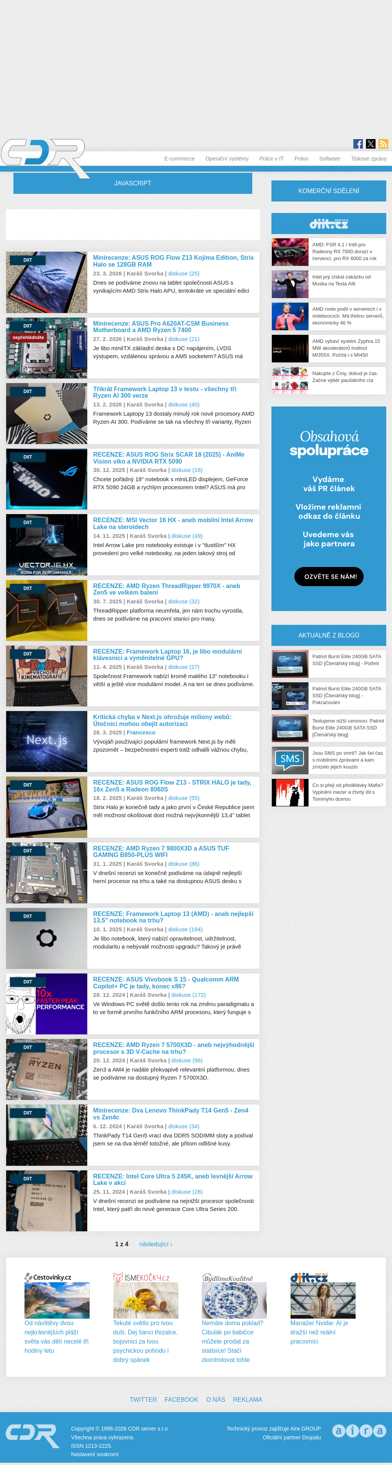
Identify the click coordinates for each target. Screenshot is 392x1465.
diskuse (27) (183, 667)
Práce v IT (272, 159)
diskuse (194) (185, 929)
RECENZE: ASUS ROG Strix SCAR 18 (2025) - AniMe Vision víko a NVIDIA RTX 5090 (168, 458)
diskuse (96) (187, 1060)
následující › (155, 1244)
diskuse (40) (183, 404)
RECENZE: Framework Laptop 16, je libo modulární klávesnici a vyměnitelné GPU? (167, 655)
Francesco (141, 732)
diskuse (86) (183, 863)
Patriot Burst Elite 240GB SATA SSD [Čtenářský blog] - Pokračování (346, 695)
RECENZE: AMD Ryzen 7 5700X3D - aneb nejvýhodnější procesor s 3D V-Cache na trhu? (173, 1048)
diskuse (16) (187, 470)
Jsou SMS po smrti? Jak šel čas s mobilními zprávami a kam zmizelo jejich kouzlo (347, 760)
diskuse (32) (183, 601)
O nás (215, 1399)
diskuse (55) (183, 798)
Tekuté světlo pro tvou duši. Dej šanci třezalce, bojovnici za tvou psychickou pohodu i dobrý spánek (145, 1341)
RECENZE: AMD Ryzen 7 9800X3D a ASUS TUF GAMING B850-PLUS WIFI (161, 852)
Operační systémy (227, 159)
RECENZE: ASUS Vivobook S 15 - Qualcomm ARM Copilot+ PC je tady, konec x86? (166, 983)
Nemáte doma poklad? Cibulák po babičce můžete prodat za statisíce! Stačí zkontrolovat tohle (232, 1341)
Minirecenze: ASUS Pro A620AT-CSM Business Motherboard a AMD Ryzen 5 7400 (161, 327)
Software (329, 159)
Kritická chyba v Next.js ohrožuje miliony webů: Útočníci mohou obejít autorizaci (162, 720)
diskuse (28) (187, 1191)
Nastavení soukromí (95, 1454)
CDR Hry (328, 223)
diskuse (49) (187, 536)
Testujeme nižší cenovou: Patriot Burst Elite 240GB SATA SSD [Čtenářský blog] (348, 727)
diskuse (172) (189, 994)
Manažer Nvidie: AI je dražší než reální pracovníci (319, 1332)
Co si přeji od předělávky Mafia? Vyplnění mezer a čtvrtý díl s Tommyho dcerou (347, 792)
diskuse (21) (183, 339)
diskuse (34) (183, 1126)
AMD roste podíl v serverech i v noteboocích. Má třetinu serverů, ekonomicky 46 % (348, 316)
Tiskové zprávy (369, 159)
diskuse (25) (183, 273)
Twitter (143, 1399)
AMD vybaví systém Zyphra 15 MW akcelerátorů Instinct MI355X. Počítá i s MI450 (346, 348)
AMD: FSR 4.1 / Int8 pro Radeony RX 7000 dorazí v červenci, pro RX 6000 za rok (344, 251)
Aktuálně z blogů (328, 635)
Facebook (181, 1399)
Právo (301, 159)
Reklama (247, 1399)
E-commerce (179, 159)
